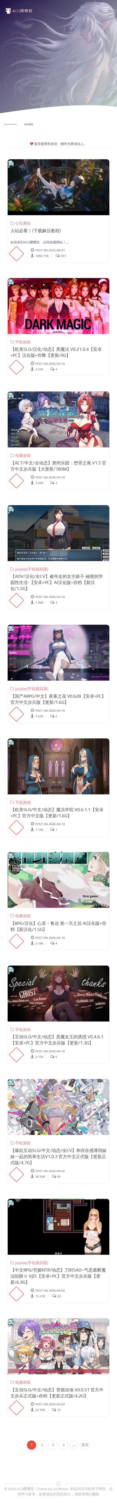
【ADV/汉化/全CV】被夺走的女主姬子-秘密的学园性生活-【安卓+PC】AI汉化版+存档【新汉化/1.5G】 (56, 582)
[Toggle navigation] (106, 9)
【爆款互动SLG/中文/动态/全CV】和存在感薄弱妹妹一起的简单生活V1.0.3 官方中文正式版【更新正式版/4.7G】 (58, 1156)
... (74, 1445)
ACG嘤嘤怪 (26, 1489)
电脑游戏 (20, 455)
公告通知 (20, 223)
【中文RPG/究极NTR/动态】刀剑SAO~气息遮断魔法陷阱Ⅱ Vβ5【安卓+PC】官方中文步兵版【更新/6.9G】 (58, 1276)
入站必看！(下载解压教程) (35, 230)
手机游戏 (20, 342)
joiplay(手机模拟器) (29, 569)
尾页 (85, 1445)
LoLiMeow (60, 1489)
